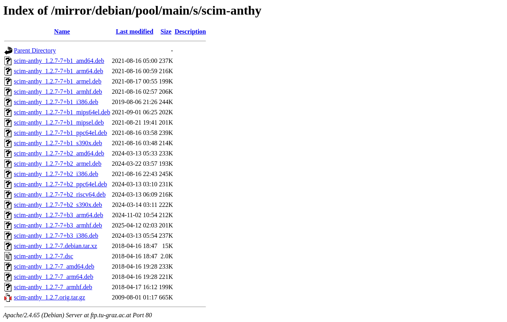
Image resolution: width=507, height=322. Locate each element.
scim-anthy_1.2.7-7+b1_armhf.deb (58, 91)
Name (62, 31)
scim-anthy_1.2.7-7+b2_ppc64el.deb (60, 184)
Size (166, 31)
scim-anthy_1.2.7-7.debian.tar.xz (55, 245)
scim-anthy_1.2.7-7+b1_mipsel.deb (59, 122)
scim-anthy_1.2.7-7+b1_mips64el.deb (62, 112)
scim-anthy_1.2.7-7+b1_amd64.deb (59, 60)
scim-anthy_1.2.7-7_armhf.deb (53, 287)
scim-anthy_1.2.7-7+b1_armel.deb (57, 81)
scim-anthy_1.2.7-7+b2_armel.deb (57, 163)
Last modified (134, 31)
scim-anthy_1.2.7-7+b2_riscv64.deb (60, 194)
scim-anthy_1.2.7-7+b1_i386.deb (56, 101)
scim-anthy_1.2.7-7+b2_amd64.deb (59, 153)
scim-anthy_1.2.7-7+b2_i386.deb (56, 173)
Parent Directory (35, 50)
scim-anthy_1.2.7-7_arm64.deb (53, 276)
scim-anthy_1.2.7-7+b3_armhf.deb (58, 225)
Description (190, 31)
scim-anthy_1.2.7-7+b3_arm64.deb (58, 215)
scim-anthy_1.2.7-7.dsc (43, 256)
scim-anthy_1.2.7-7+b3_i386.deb (56, 235)
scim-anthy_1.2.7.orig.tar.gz (49, 297)
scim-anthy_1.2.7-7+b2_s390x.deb (58, 204)
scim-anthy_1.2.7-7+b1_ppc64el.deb (60, 132)
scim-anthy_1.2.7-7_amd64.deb (54, 266)
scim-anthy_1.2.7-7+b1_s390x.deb (58, 143)
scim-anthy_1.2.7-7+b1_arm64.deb (58, 71)
